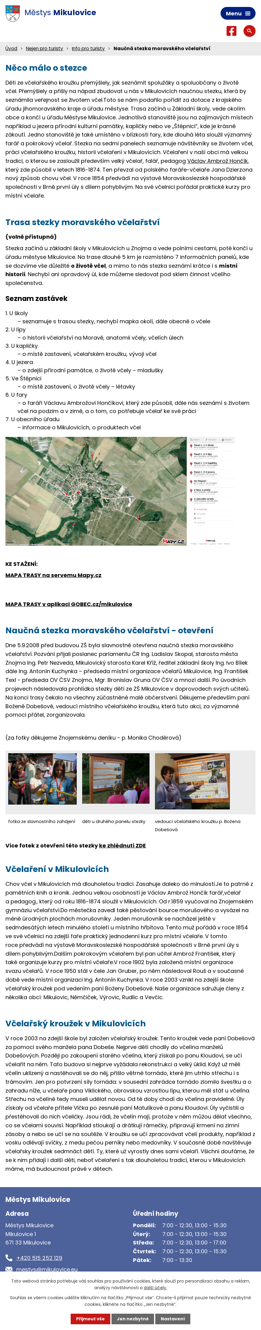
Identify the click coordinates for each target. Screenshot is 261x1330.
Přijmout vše (90, 1319)
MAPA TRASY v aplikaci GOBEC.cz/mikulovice (68, 604)
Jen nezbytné (133, 1319)
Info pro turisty (88, 48)
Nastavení (173, 1319)
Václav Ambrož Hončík (217, 161)
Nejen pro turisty (44, 48)
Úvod (11, 48)
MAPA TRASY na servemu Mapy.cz (53, 575)
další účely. (155, 1288)
